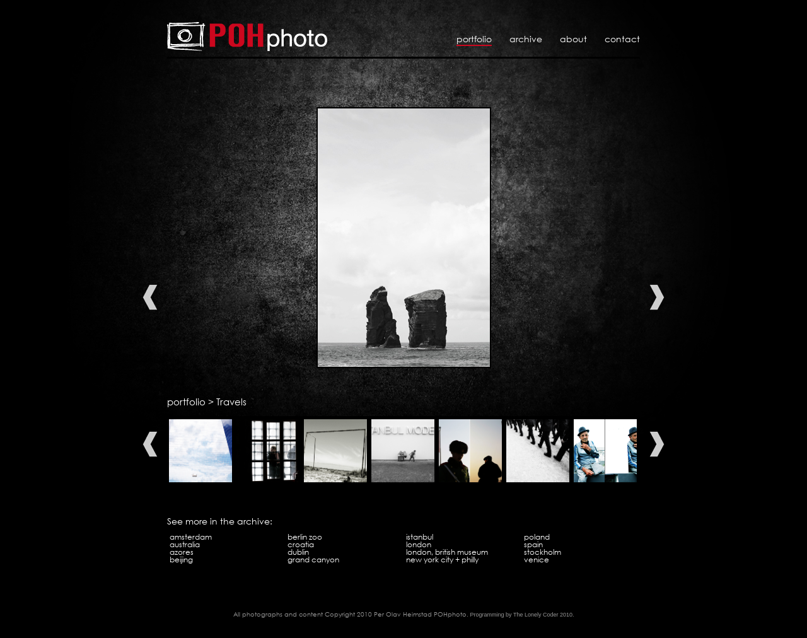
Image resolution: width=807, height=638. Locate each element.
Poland (537, 536)
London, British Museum (447, 552)
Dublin (298, 552)
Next (657, 297)
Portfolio (474, 39)
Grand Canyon (313, 559)
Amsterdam (191, 536)
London (418, 544)
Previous (150, 297)
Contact (622, 39)
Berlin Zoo (304, 536)
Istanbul (419, 536)
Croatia (300, 544)
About (573, 39)
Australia (185, 544)
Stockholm (542, 552)
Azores (182, 552)
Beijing (181, 559)
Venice (536, 559)
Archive (525, 39)
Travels (231, 401)
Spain (533, 544)
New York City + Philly (442, 559)
